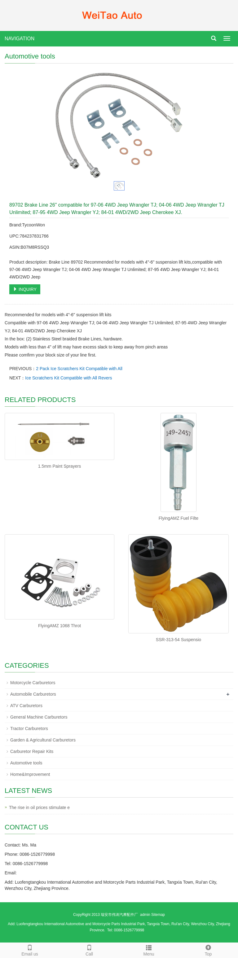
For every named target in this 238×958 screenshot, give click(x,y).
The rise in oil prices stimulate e (39, 807)
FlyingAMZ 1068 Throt (59, 625)
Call (89, 949)
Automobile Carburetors (33, 694)
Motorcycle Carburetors (32, 682)
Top (208, 949)
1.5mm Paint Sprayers (59, 466)
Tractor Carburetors (29, 728)
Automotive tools (26, 762)
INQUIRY (25, 289)
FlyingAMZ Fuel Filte (178, 518)
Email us (30, 949)
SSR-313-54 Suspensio (178, 639)
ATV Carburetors (26, 705)
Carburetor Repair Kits (31, 751)
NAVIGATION (19, 38)
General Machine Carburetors (38, 717)
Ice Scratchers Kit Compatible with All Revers (68, 377)
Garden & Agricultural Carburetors (43, 739)
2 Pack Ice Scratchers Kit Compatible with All (79, 368)
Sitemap (158, 914)
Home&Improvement (30, 774)
